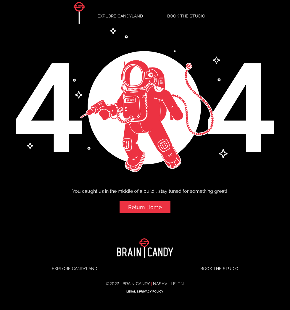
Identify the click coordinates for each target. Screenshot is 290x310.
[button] (145, 207)
